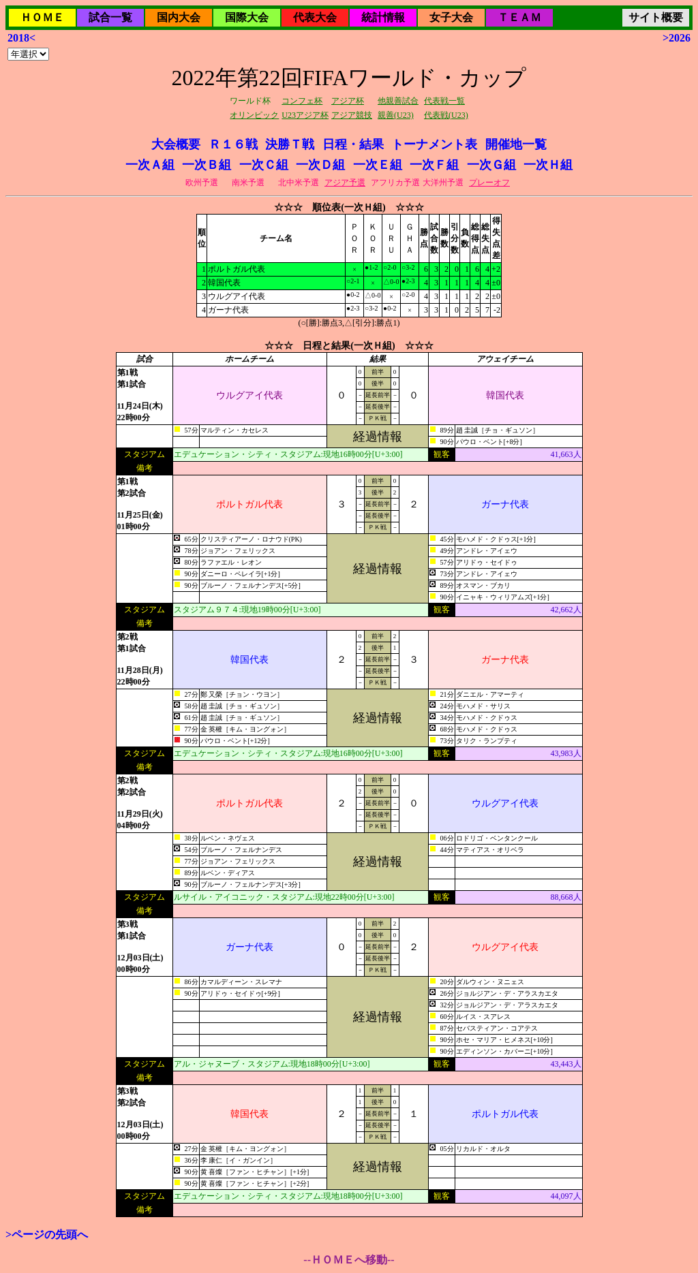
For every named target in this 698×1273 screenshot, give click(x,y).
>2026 (677, 38)
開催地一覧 (516, 144)
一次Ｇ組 (491, 165)
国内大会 (178, 17)
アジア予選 (344, 182)
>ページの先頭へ (46, 1234)
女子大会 (451, 17)
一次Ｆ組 (434, 165)
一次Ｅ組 (377, 165)
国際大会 (247, 17)
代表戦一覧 (444, 101)
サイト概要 (655, 17)
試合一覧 (110, 17)
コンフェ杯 (302, 101)
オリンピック (254, 115)
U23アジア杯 (305, 115)
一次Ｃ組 (263, 165)
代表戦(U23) (446, 115)
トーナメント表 (434, 144)
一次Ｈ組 (548, 165)
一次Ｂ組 (206, 165)
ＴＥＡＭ (519, 17)
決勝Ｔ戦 (289, 144)
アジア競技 (351, 115)
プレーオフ (489, 182)
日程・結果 (353, 144)
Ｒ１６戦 (233, 144)
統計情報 (383, 17)
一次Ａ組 (149, 165)
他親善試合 (398, 101)
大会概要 (175, 144)
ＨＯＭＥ (42, 17)
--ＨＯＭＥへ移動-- (348, 1260)
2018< (21, 38)
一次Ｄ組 (320, 165)
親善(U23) (396, 115)
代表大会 (315, 17)
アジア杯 (347, 101)
